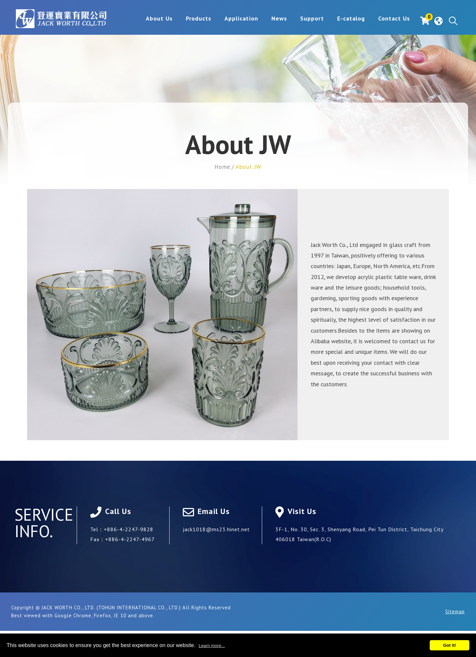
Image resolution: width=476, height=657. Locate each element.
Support (301, 21)
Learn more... (212, 645)
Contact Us (383, 21)
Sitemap (455, 611)
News (268, 21)
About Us (148, 21)
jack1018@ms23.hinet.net (216, 529)
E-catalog (340, 21)
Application (230, 21)
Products (187, 21)
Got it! (449, 645)
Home (222, 166)
